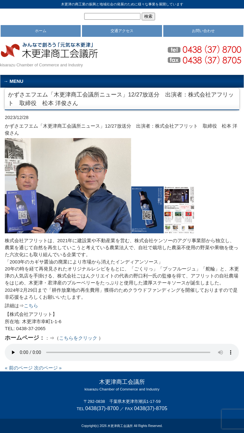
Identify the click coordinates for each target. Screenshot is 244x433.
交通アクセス (122, 31)
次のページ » (48, 367)
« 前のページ (18, 367)
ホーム (40, 31)
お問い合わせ (203, 31)
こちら (31, 305)
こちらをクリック (78, 338)
